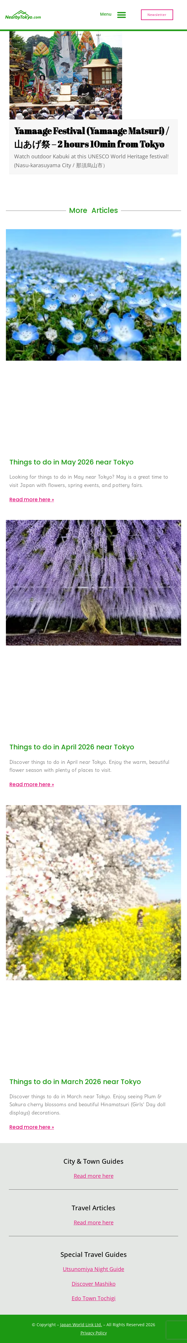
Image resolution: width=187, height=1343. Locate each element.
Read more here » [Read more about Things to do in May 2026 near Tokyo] (31, 499)
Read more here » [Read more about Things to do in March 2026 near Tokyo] (31, 1127)
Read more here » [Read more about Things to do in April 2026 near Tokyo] (31, 784)
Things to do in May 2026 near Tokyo (71, 462)
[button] (121, 15)
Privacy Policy (94, 1333)
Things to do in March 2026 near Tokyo (75, 1081)
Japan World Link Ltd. (81, 1324)
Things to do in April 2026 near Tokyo (71, 747)
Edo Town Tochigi (94, 1298)
